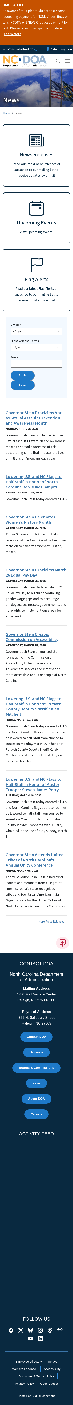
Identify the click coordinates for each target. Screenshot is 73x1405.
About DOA (36, 1098)
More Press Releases (51, 921)
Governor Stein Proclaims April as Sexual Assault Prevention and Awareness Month (35, 418)
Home (7, 113)
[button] (55, 61)
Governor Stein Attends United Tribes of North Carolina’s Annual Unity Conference (35, 860)
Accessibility (52, 1369)
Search (15, 357)
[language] (61, 49)
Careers (36, 1114)
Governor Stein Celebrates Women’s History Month (30, 519)
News (37, 1083)
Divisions (36, 1052)
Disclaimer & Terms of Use (36, 1376)
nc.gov (52, 1361)
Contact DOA (36, 1036)
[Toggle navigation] (67, 61)
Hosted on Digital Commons (36, 1395)
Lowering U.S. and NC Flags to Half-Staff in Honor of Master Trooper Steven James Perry (34, 784)
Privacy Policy (24, 1383)
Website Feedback (24, 1369)
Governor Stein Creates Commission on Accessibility (32, 637)
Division (16, 325)
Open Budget (49, 1383)
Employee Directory (28, 1361)
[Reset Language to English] (47, 49)
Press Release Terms (25, 341)
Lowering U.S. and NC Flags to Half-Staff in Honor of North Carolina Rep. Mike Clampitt (34, 482)
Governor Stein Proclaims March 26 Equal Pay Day (36, 572)
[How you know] (35, 49)
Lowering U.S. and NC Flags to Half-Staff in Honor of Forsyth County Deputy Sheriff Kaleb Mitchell (34, 707)
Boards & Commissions (36, 1067)
